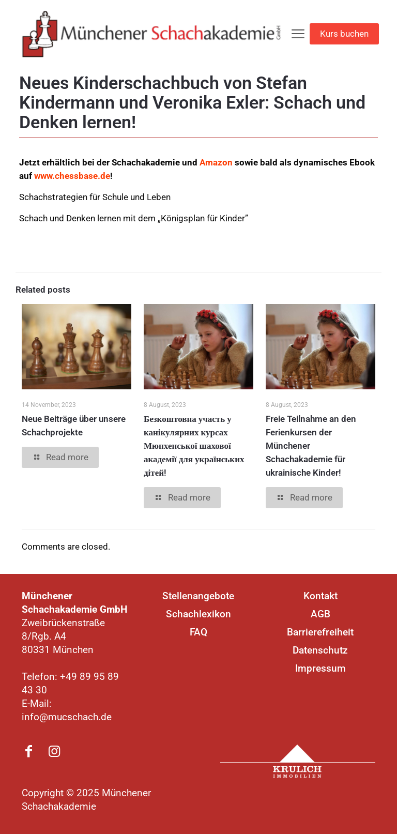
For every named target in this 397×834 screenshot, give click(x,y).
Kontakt (320, 596)
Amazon (216, 162)
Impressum (320, 668)
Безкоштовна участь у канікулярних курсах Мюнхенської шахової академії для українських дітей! (194, 446)
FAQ (198, 632)
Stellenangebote (198, 596)
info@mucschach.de (67, 717)
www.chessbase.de (72, 176)
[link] (297, 761)
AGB (320, 614)
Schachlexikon (198, 614)
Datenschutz (320, 650)
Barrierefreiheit (320, 632)
